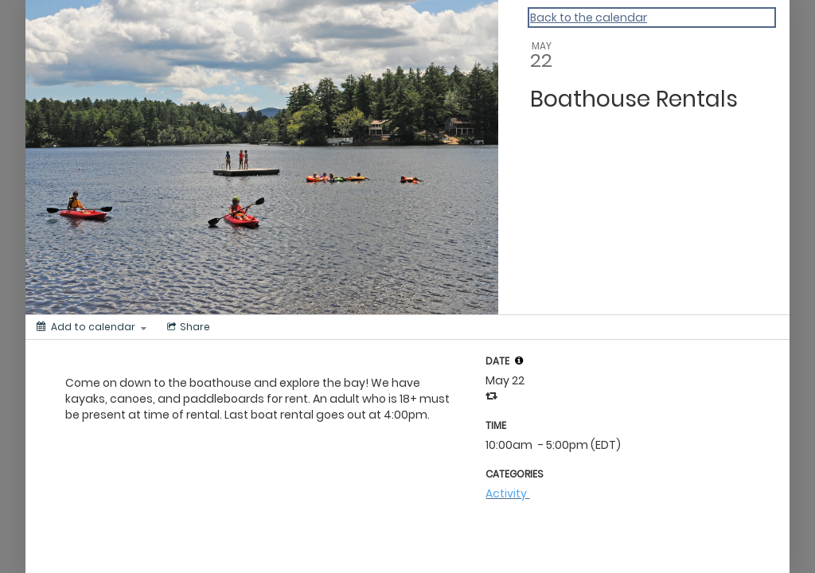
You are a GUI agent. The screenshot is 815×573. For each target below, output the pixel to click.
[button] (519, 360)
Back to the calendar (588, 17)
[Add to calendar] (91, 327)
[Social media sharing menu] (187, 327)
